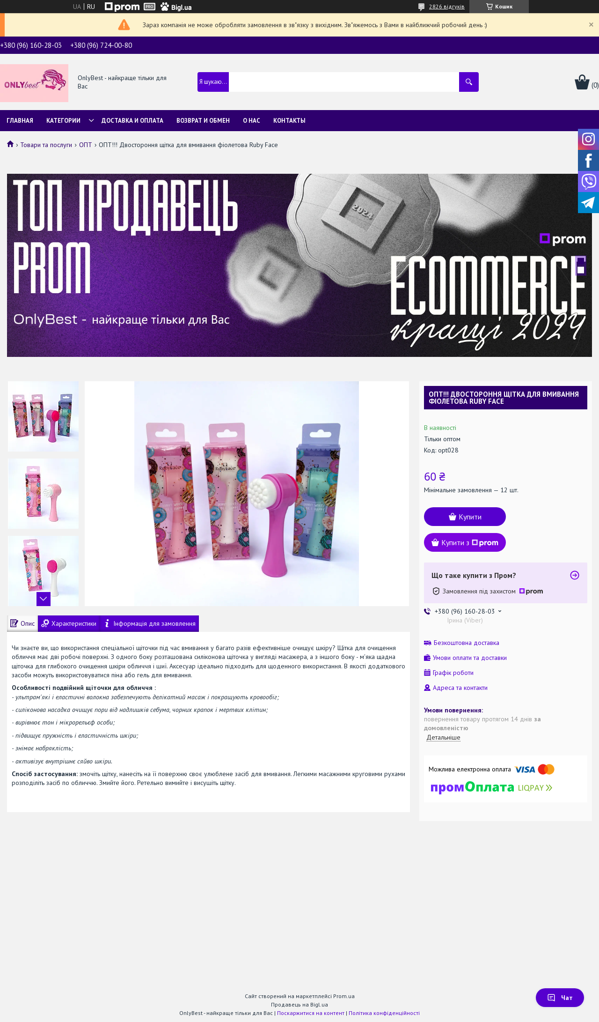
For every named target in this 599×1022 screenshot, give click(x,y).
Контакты (289, 121)
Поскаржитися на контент (310, 1012)
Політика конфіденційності (384, 1012)
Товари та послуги (46, 145)
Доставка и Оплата (132, 121)
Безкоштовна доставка (466, 643)
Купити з (469, 542)
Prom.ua (344, 996)
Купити (470, 516)
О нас (251, 121)
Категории (63, 121)
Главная (20, 121)
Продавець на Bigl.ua (299, 1004)
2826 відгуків (447, 6)
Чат (560, 997)
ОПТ (85, 145)
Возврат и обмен (203, 121)
